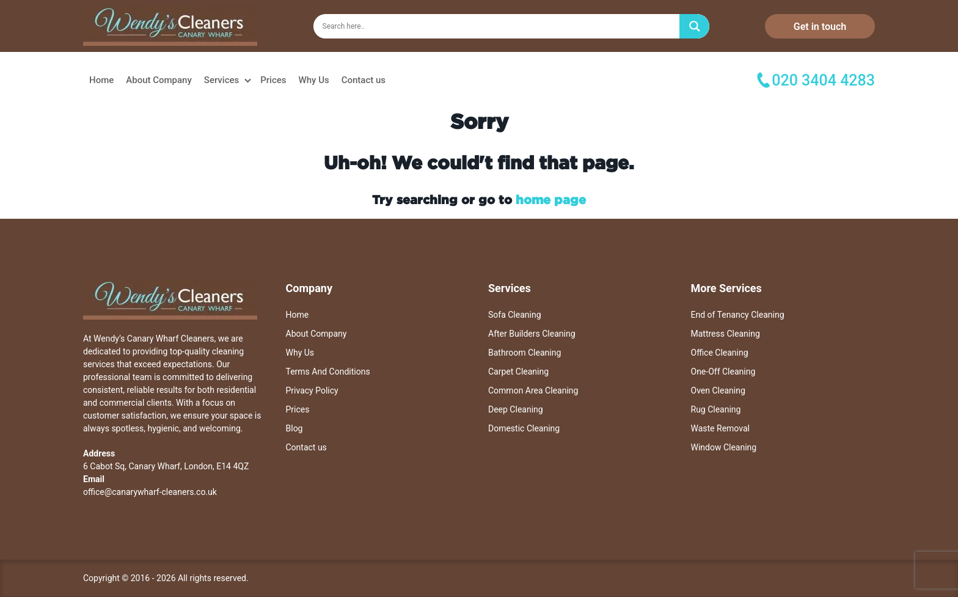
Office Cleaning (719, 352)
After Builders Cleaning (532, 334)
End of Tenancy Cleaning (737, 315)
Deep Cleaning (515, 409)
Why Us (314, 80)
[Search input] (499, 26)
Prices (273, 80)
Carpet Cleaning (518, 371)
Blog (294, 428)
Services (221, 80)
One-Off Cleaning (723, 371)
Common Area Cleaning (533, 390)
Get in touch (820, 26)
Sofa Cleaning (514, 315)
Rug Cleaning (716, 409)
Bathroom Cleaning (524, 352)
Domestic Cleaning (524, 428)
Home (101, 80)
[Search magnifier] (694, 26)
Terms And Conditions (328, 371)
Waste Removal (720, 428)
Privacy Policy (312, 390)
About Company (159, 80)
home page (551, 199)
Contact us (364, 80)
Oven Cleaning (718, 390)
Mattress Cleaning (725, 334)
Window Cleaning (724, 447)
